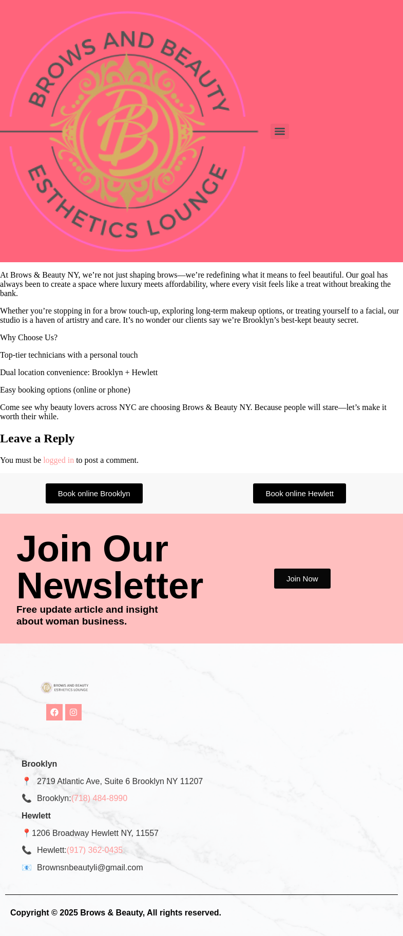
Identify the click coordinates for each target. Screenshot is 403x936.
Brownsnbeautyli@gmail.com (90, 867)
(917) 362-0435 (95, 850)
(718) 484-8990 (99, 798)
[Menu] (280, 131)
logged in (58, 460)
